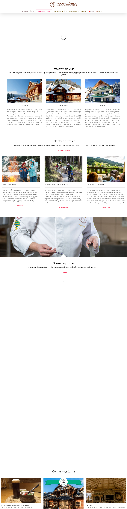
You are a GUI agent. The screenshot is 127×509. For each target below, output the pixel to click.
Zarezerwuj (64, 272)
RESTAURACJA (63, 106)
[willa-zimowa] (102, 80)
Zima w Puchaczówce (9, 184)
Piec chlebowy (90, 505)
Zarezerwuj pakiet (63, 151)
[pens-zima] (24, 80)
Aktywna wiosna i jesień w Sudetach (56, 184)
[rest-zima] (63, 80)
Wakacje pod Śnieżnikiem (95, 184)
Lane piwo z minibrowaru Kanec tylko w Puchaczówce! (15, 505)
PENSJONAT (24, 106)
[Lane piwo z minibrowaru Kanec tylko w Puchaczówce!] (21, 490)
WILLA (102, 106)
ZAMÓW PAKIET (20, 205)
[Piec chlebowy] (106, 490)
